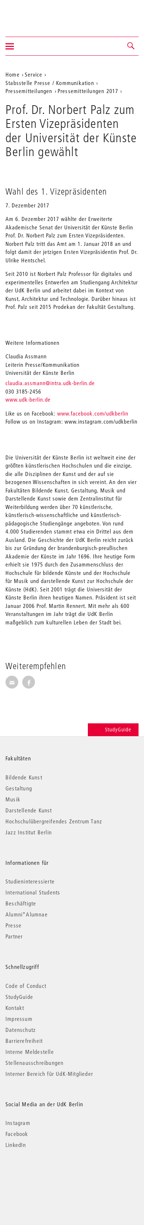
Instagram (17, 1122)
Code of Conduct (25, 985)
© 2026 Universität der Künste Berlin (43, 1175)
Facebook (16, 1133)
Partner (14, 936)
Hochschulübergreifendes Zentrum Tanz (53, 821)
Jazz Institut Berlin (28, 832)
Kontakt (14, 1007)
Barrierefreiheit (24, 1040)
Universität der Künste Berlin (34, 13)
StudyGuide (113, 729)
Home (12, 74)
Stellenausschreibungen (34, 1062)
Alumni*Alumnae (26, 914)
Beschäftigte (20, 903)
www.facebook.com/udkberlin (92, 413)
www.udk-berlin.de (28, 399)
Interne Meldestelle (29, 1051)
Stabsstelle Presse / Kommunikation (49, 82)
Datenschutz (20, 1029)
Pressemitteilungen (28, 91)
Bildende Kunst (23, 777)
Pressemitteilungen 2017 (88, 91)
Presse (13, 925)
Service (33, 74)
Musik (12, 799)
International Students (32, 892)
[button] (131, 46)
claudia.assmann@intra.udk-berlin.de (50, 383)
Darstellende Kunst (28, 810)
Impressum (18, 1018)
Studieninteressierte (30, 881)
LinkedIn (15, 1144)
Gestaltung (18, 788)
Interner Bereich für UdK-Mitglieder (49, 1073)
